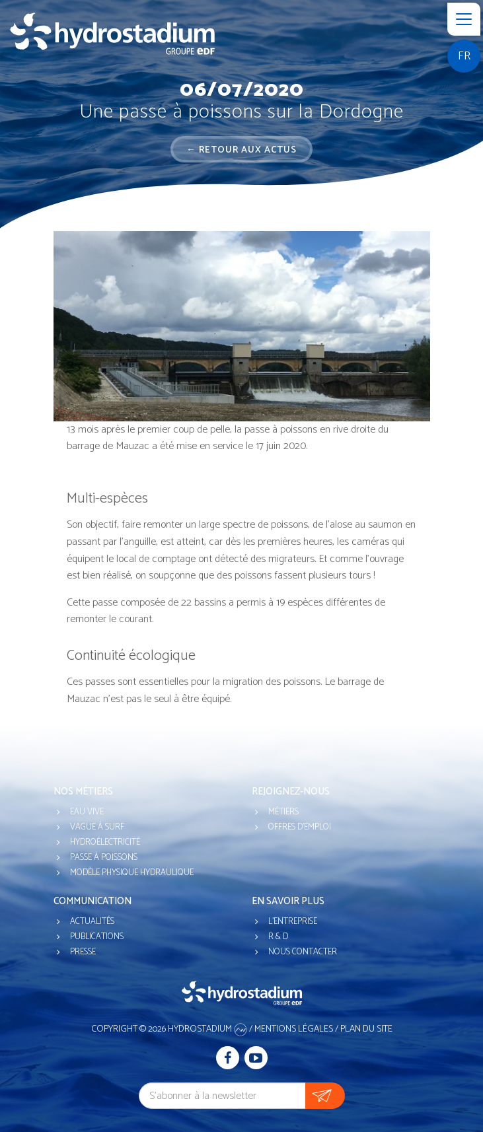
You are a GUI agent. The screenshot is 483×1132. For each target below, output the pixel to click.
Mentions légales (293, 1029)
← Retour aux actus (241, 150)
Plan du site (366, 1029)
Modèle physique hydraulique (132, 873)
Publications (97, 937)
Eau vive (87, 812)
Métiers (283, 812)
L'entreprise (292, 922)
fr (464, 56)
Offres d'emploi (299, 827)
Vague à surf (97, 827)
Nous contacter (302, 952)
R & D (278, 937)
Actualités (92, 922)
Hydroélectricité (105, 842)
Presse (83, 952)
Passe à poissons (103, 858)
